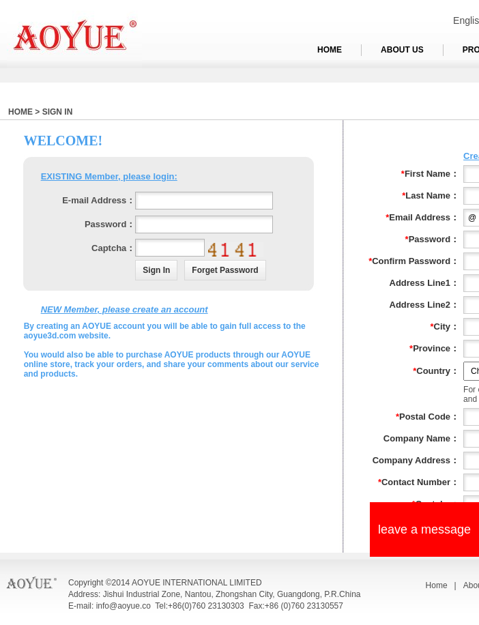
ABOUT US (402, 50)
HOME (329, 50)
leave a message (424, 529)
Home (437, 585)
